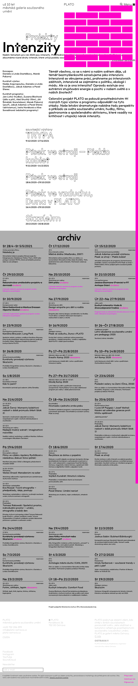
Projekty (42, 37)
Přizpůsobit (128, 675)
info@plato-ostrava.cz (15, 630)
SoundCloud (9, 660)
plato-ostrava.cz (12, 632)
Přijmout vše (128, 682)
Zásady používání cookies (59, 677)
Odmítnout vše (129, 679)
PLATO (69, 4)
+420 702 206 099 (12, 627)
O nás (98, 636)
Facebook (8, 652)
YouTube (7, 657)
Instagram (8, 654)
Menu (129, 4)
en (8, 637)
